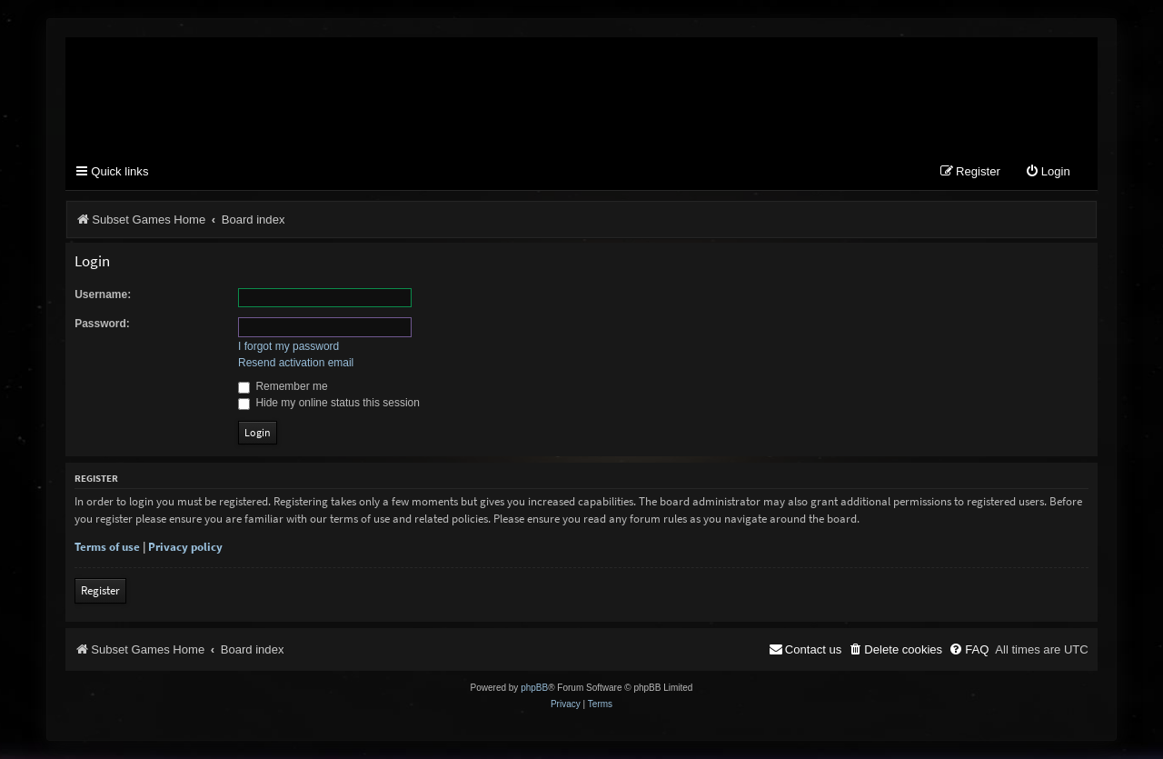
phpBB (534, 688)
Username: (103, 294)
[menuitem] (1047, 172)
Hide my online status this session (329, 402)
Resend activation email (295, 362)
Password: (102, 323)
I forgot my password (288, 346)
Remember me (283, 386)
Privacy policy (185, 546)
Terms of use (107, 546)
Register (100, 590)
